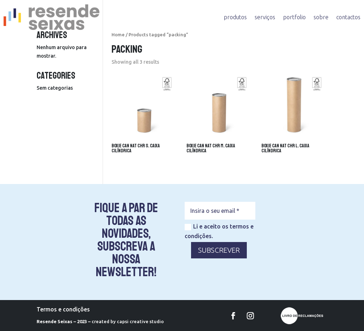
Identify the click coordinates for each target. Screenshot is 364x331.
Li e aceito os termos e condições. (219, 231)
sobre (321, 17)
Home (118, 34)
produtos (235, 17)
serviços (265, 17)
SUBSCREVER (219, 250)
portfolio (294, 17)
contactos (348, 17)
